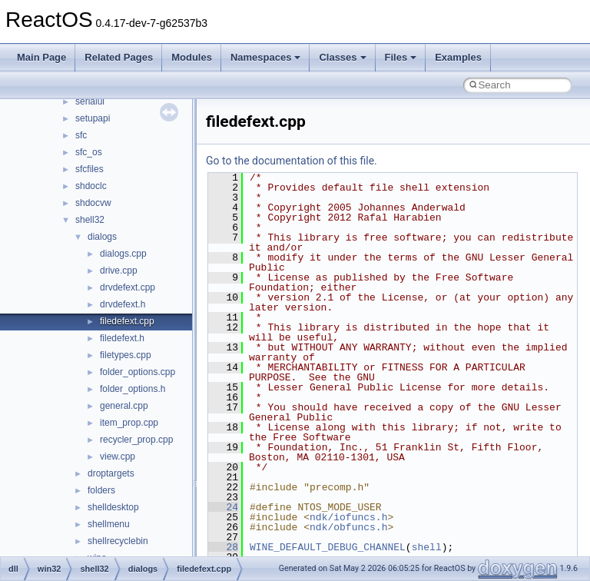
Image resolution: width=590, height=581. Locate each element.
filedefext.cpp (127, 321)
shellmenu (109, 524)
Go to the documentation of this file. (291, 160)
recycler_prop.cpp (136, 439)
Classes (342, 57)
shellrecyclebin (118, 541)
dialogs (102, 236)
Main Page (41, 57)
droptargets (111, 473)
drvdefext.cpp (127, 287)
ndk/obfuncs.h (348, 527)
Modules (191, 57)
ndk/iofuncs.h (348, 517)
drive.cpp (119, 270)
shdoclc (91, 186)
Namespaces (265, 57)
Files (401, 57)
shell (427, 547)
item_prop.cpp (129, 422)
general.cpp (124, 405)
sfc (81, 135)
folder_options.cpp (137, 372)
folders (101, 490)
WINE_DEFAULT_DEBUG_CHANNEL (328, 547)
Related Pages (119, 57)
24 (223, 507)
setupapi (92, 118)
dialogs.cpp (123, 253)
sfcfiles (89, 169)
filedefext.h (122, 338)
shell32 (89, 219)
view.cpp (117, 456)
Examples (458, 57)
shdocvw (93, 203)
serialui (89, 101)
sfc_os (88, 152)
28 (223, 547)
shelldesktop (113, 507)
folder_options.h (132, 388)
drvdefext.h (122, 304)
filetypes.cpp (125, 355)
